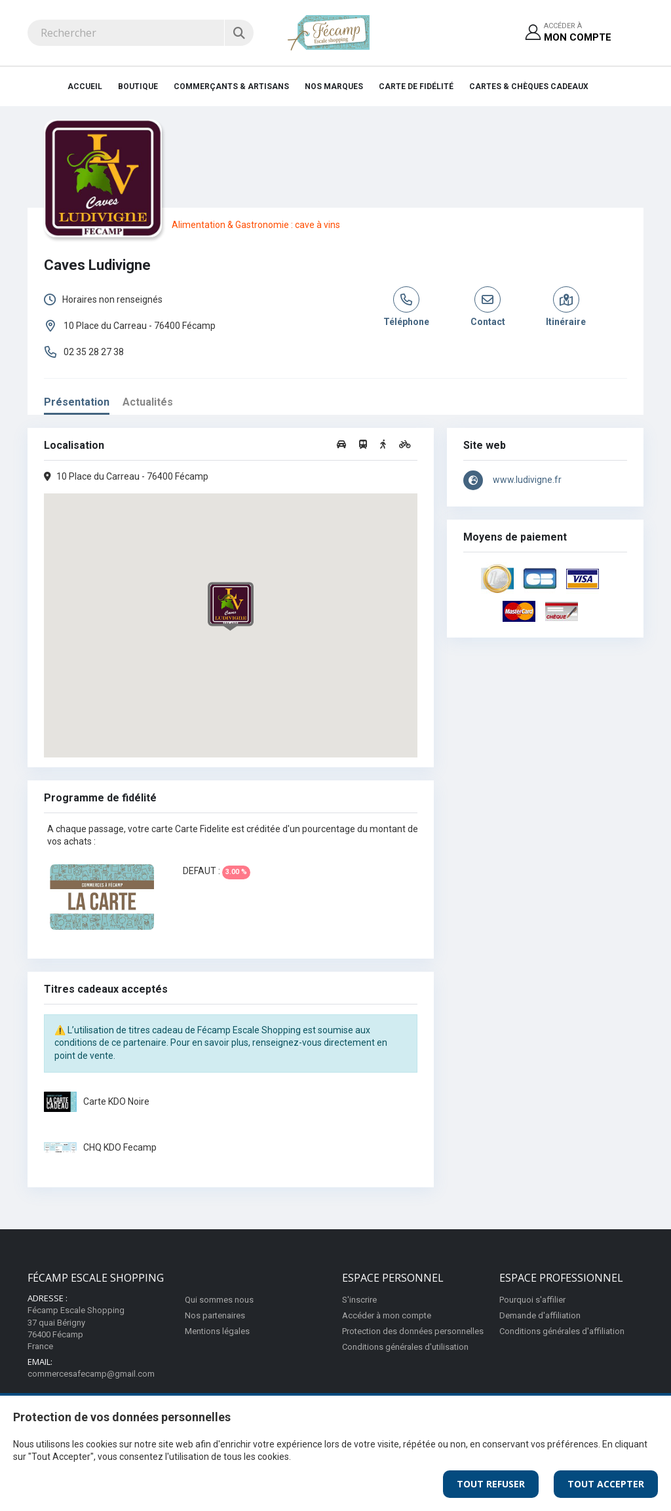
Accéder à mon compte (386, 1315)
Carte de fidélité (416, 86)
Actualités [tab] (148, 402)
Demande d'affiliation (540, 1315)
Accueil (84, 86)
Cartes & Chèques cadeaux (528, 86)
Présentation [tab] (76, 402)
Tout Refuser (491, 1484)
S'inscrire (359, 1300)
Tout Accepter (605, 1484)
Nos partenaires (215, 1315)
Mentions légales (217, 1331)
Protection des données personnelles (413, 1331)
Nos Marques (334, 86)
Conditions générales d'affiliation (561, 1331)
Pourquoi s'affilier (532, 1300)
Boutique (138, 86)
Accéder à (577, 33)
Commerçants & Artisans (231, 86)
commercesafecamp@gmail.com (91, 1374)
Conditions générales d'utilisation (405, 1347)
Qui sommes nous (219, 1300)
